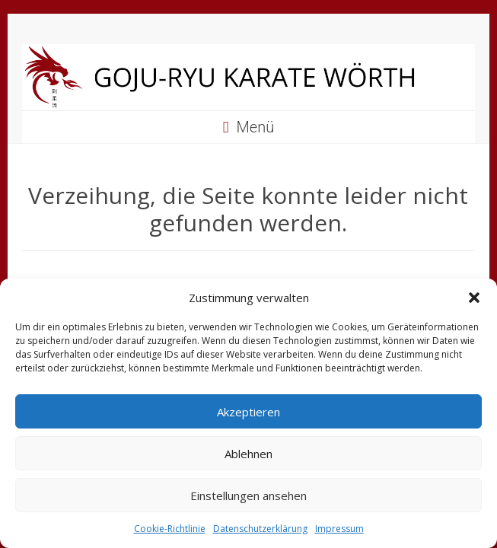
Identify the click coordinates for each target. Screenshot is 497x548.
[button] (474, 297)
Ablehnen (248, 453)
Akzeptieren (248, 411)
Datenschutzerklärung (260, 528)
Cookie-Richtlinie (169, 528)
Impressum (339, 528)
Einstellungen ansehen (248, 495)
